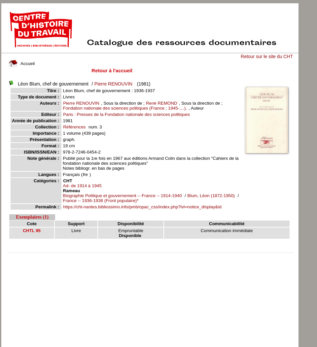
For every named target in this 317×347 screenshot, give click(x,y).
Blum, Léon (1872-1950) (211, 195)
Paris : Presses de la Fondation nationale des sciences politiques (126, 114)
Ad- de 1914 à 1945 (82, 185)
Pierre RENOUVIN (113, 84)
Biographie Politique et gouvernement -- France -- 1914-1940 (122, 195)
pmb (150, 257)
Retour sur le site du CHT (267, 56)
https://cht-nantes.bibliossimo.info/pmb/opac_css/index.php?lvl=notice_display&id (142, 206)
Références (74, 126)
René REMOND (161, 103)
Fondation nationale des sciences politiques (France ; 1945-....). (125, 108)
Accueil (22, 63)
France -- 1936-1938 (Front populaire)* (101, 200)
